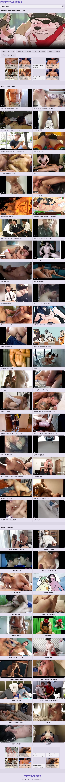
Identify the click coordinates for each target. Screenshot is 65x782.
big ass (51, 51)
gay (5, 51)
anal (35, 51)
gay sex (29, 51)
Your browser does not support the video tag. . (32, 31)
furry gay (6, 55)
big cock (12, 51)
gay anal (43, 51)
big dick (20, 51)
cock (14, 55)
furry (58, 51)
